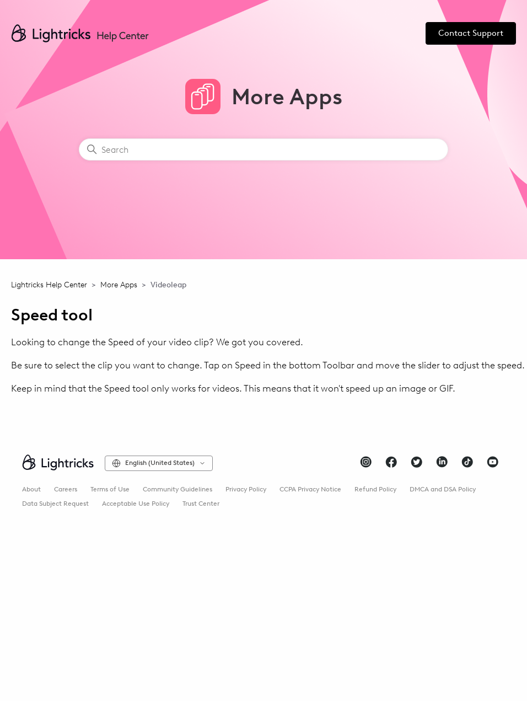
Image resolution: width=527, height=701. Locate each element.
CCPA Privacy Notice (310, 489)
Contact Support (470, 33)
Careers (65, 489)
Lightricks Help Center (49, 285)
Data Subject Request (55, 503)
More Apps (118, 285)
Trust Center (200, 503)
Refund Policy (375, 489)
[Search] (263, 149)
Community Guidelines (177, 489)
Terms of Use (110, 489)
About (31, 489)
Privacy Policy (245, 489)
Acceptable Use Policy (135, 503)
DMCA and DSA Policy (443, 489)
